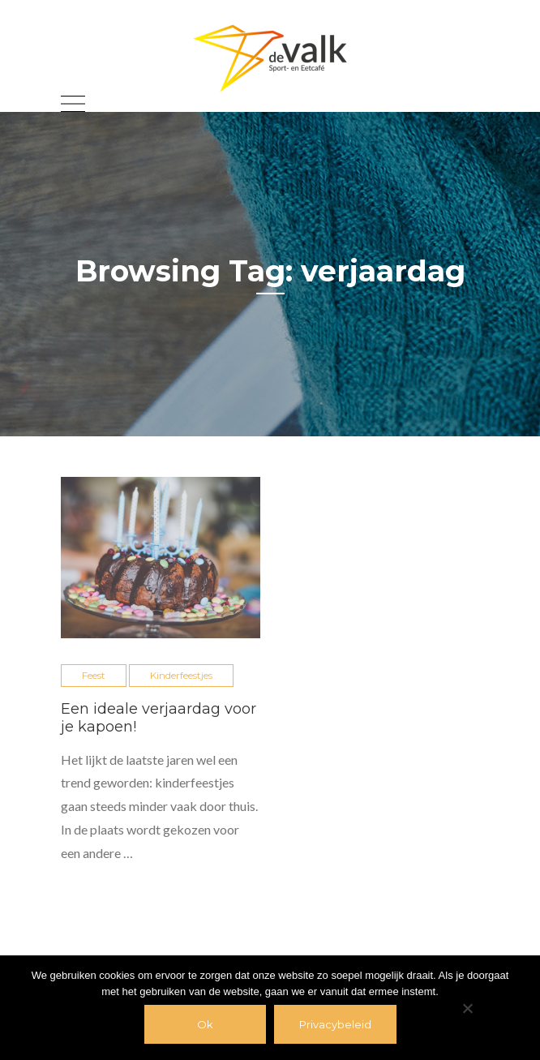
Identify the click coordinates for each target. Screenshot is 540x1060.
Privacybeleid (335, 1024)
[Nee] (467, 1008)
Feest (93, 675)
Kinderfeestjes (181, 675)
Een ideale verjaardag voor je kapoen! (158, 718)
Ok (205, 1024)
